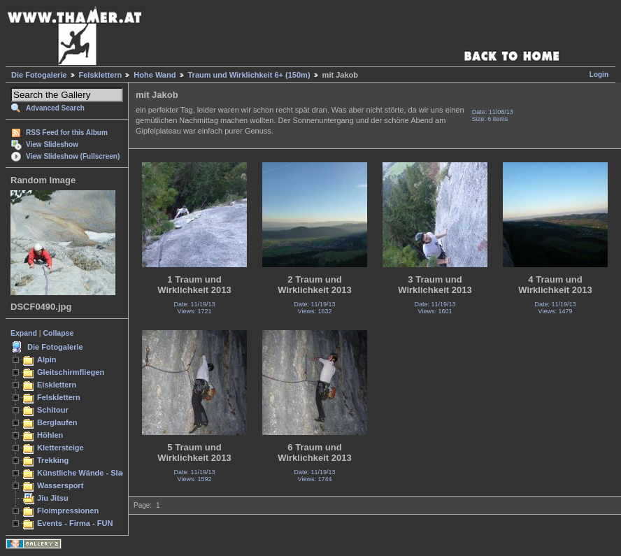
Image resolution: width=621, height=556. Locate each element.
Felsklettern (100, 75)
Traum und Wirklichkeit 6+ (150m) (249, 75)
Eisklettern (56, 384)
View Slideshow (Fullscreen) (73, 156)
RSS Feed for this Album (67, 132)
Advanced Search (55, 108)
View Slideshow (52, 144)
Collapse (58, 333)
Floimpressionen (68, 510)
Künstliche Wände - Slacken (88, 473)
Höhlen (50, 435)
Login (599, 74)
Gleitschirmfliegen (70, 372)
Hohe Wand (155, 75)
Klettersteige (60, 447)
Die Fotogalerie (38, 75)
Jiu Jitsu (53, 498)
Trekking (53, 460)
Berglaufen (57, 422)
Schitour (53, 410)
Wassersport (60, 485)
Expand (23, 333)
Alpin (47, 359)
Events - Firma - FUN (75, 523)
